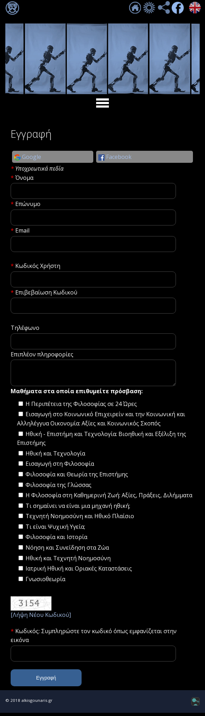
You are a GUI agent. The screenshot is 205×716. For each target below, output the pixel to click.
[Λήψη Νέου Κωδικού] (41, 618)
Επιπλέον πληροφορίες (42, 354)
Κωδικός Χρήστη (37, 266)
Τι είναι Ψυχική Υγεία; (55, 530)
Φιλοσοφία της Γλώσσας (59, 488)
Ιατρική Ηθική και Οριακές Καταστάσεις (79, 571)
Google (27, 157)
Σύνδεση (12, 8)
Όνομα (24, 178)
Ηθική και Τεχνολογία (55, 456)
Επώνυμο (27, 204)
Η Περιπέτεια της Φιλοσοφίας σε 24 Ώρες (81, 407)
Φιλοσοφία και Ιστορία (56, 540)
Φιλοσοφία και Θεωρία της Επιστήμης (77, 477)
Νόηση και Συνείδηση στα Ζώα (67, 551)
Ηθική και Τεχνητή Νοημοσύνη (68, 561)
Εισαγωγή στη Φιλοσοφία (60, 467)
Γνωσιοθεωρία (45, 582)
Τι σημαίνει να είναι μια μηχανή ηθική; (78, 509)
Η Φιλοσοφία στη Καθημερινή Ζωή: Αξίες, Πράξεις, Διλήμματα (109, 498)
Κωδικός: (28, 634)
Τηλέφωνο (25, 328)
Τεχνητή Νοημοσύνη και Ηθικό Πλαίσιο (80, 519)
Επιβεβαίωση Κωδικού (46, 292)
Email (22, 230)
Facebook (115, 157)
